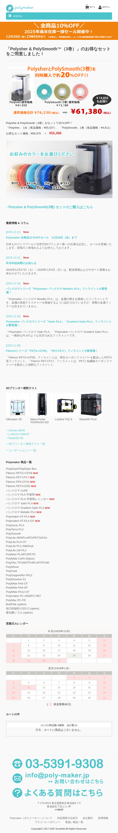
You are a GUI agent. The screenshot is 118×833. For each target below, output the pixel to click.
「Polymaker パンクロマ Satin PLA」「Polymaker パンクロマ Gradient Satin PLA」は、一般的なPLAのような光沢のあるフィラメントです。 (58, 333)
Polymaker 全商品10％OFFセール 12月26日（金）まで (41, 237)
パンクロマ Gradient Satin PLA (25, 507)
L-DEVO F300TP (19, 434)
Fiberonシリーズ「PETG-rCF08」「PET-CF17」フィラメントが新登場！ (52, 350)
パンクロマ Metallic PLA (21, 512)
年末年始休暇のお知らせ (21, 263)
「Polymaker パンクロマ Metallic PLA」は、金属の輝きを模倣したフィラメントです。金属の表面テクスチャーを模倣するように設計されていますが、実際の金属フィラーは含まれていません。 (58, 302)
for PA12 (27, 575)
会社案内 (88, 818)
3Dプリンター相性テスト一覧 (27, 443)
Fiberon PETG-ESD (18, 486)
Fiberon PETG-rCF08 (19, 473)
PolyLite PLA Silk (16, 546)
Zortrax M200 (17, 430)
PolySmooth (13, 533)
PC (31, 537)
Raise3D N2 (16, 438)
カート (90, 6)
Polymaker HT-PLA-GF (20, 520)
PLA (25, 537)
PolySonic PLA (15, 525)
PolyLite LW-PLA (16, 550)
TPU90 (45, 562)
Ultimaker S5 (17, 418)
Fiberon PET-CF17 (17, 477)
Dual (30, 546)
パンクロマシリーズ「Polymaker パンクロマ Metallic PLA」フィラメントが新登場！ (56, 290)
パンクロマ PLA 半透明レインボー (27, 499)
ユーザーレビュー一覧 (22, 450)
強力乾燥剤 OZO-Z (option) (22, 608)
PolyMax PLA (14, 554)
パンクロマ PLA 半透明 (20, 494)
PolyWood (12, 566)
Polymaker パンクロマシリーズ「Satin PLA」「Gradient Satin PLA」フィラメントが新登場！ (59, 323)
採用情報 (103, 818)
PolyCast (11, 571)
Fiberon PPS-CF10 (17, 481)
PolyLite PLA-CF (16, 542)
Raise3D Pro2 (91, 418)
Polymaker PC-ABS (18, 595)
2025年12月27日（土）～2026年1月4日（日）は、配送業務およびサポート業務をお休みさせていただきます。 (58, 271)
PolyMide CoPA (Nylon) (20, 558)
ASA (44, 537)
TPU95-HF (33, 562)
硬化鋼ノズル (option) (19, 612)
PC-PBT (36, 595)
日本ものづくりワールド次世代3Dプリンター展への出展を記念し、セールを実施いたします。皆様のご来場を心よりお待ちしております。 (59, 246)
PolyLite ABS (14, 537)
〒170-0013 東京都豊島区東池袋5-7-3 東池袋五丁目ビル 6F (59, 807)
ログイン (106, 7)
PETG (37, 537)
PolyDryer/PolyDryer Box (21, 468)
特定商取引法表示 (67, 818)
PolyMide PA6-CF (17, 583)
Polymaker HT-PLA (17, 516)
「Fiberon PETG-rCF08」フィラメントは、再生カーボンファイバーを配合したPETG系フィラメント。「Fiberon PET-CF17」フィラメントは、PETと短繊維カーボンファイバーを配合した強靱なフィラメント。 (59, 361)
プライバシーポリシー (47, 822)
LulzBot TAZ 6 (66, 418)
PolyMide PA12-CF (17, 591)
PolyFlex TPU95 (16, 562)
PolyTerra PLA (15, 529)
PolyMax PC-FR (16, 600)
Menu (18, 16)
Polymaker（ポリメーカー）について (31, 818)
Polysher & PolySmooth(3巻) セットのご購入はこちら (51, 207)
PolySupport (13, 575)
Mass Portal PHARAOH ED (42, 419)
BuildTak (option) (16, 604)
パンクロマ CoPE (17, 490)
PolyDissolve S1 (16, 579)
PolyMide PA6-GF (17, 587)
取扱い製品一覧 (74, 822)
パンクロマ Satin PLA (19, 503)
